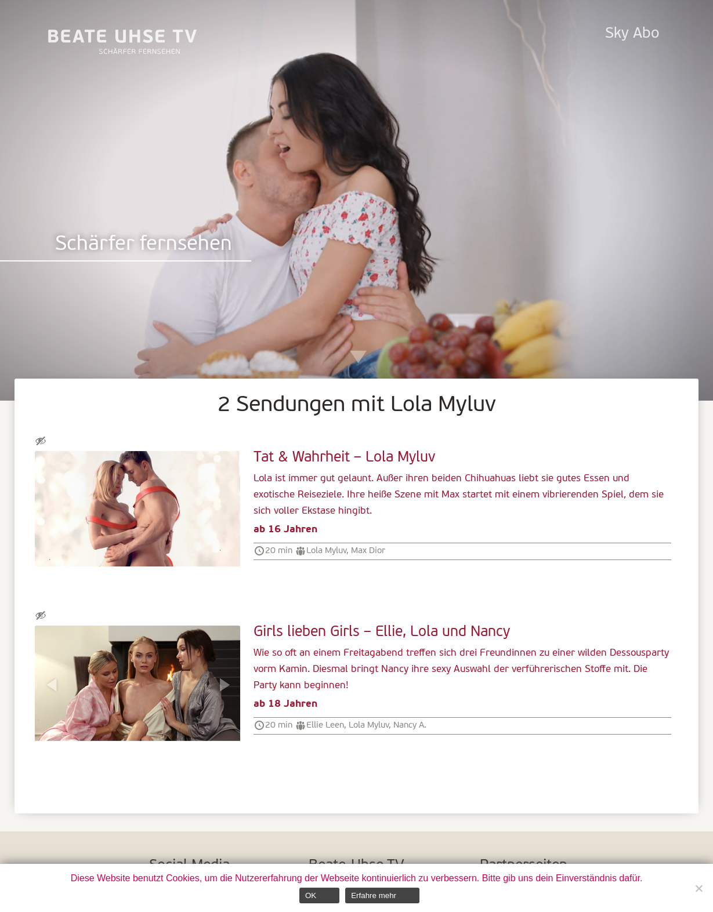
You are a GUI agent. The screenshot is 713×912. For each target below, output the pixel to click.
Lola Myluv (326, 550)
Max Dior (368, 550)
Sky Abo (632, 34)
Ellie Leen (325, 725)
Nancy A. (409, 725)
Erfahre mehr (373, 895)
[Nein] (698, 888)
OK (310, 895)
